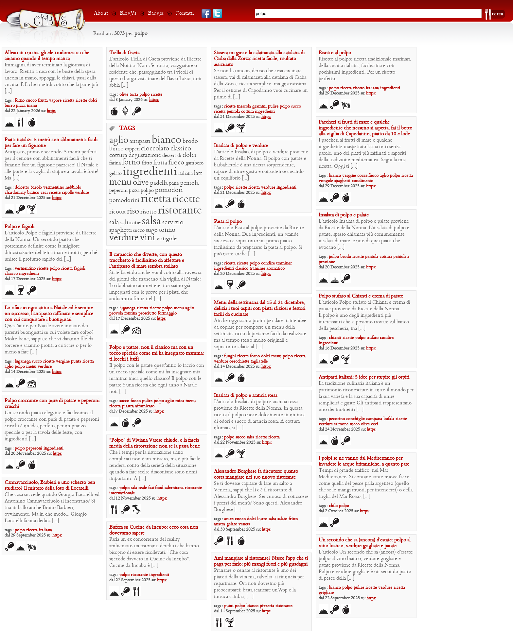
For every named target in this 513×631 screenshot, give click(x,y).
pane (174, 183)
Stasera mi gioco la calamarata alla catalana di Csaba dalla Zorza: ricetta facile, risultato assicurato (259, 59)
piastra (128, 406)
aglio (384, 175)
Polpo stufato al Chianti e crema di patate (361, 296)
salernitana (174, 488)
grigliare (326, 592)
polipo (147, 191)
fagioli (79, 268)
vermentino (53, 187)
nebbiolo (73, 187)
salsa (151, 221)
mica (179, 401)
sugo (152, 230)
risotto (358, 88)
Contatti (184, 13)
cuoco (31, 100)
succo (296, 106)
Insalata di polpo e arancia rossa (245, 396)
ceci (44, 192)
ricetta (68, 100)
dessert (169, 156)
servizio (173, 223)
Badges (156, 13)
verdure (124, 237)
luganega (127, 308)
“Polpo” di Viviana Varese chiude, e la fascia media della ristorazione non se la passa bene (154, 443)
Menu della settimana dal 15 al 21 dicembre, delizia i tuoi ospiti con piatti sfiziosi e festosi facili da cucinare (259, 308)
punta (76, 361)
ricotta (117, 212)
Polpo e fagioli (19, 227)
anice (229, 519)
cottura (248, 111)
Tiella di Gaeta (124, 53)
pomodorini (124, 200)
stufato (373, 337)
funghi (230, 356)
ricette (81, 100)
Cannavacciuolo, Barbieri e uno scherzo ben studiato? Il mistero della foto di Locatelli (50, 485)
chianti (335, 337)
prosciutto (147, 313)
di (179, 156)
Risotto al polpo (335, 53)
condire (268, 263)
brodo (190, 141)
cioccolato (155, 149)
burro (10, 105)
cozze (362, 175)
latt (198, 173)
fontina (130, 313)
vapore (55, 100)
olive (123, 94)
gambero (194, 163)
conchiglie (355, 419)
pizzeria (267, 606)
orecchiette (239, 361)
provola (116, 313)
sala (114, 223)
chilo (333, 505)
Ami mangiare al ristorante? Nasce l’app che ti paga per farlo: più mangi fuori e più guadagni (261, 561)
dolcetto (22, 187)
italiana (372, 88)
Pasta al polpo (228, 222)
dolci (92, 100)
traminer (284, 263)
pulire (273, 106)
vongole (326, 181)
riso (133, 211)
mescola (244, 106)
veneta (244, 524)
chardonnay (15, 192)
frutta (43, 100)
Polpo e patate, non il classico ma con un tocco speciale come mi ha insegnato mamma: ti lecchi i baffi (156, 353)
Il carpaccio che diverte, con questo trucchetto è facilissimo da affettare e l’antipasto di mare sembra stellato (146, 260)
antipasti (140, 141)
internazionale (122, 493)
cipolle (68, 192)
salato (282, 519)
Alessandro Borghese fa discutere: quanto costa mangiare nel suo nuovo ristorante (256, 474)
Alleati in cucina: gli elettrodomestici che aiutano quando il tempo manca (47, 56)
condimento (362, 181)
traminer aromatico (267, 268)
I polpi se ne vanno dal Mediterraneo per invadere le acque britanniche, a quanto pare (364, 461)
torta (134, 94)
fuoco (373, 175)
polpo (144, 94)
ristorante (180, 210)
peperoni (118, 191)
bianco (335, 175)
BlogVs (128, 13)
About (101, 13)
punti (229, 606)
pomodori (169, 190)
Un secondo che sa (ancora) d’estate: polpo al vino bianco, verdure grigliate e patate (365, 543)
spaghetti (342, 181)
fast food (155, 488)
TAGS (127, 129)
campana (374, 419)
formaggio (167, 313)
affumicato (144, 406)
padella (159, 183)
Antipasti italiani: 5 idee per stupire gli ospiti (364, 377)
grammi (259, 106)
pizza (21, 105)
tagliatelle (259, 361)
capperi (132, 149)
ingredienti (265, 111)
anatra (219, 524)
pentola (233, 111)
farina (115, 163)
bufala (388, 419)
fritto (147, 163)
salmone (130, 222)
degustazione (145, 155)
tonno (167, 230)
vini (147, 237)
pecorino (337, 419)
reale (142, 488)
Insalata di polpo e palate (344, 215)
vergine (349, 175)
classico (180, 149)
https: (51, 111)
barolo (36, 187)
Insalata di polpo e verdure (241, 146)
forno (20, 100)
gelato (115, 174)
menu (32, 105)
